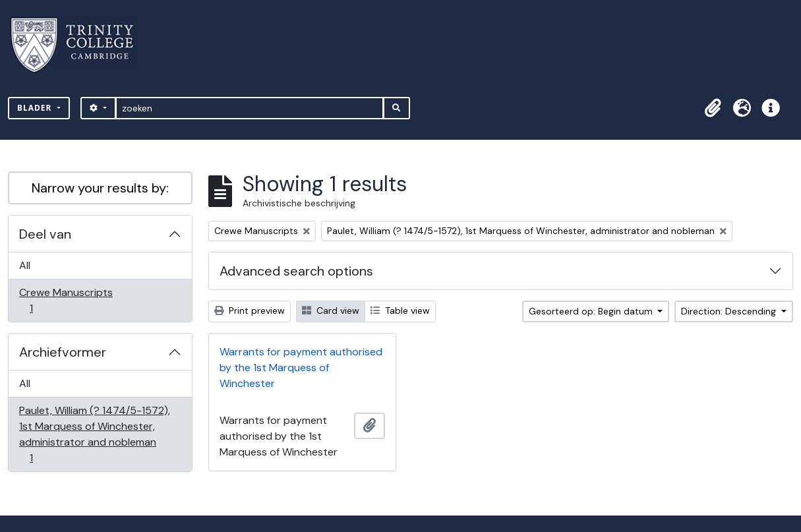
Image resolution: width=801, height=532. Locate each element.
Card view (330, 310)
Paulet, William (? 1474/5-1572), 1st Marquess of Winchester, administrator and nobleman (94, 434)
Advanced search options (296, 271)
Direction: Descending (730, 311)
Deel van (45, 234)
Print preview (249, 310)
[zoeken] (249, 108)
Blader (36, 107)
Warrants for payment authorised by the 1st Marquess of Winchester (301, 367)
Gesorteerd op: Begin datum (592, 311)
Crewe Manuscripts (65, 300)
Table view (400, 310)
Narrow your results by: (100, 187)
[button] (712, 108)
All (24, 265)
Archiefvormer (62, 352)
